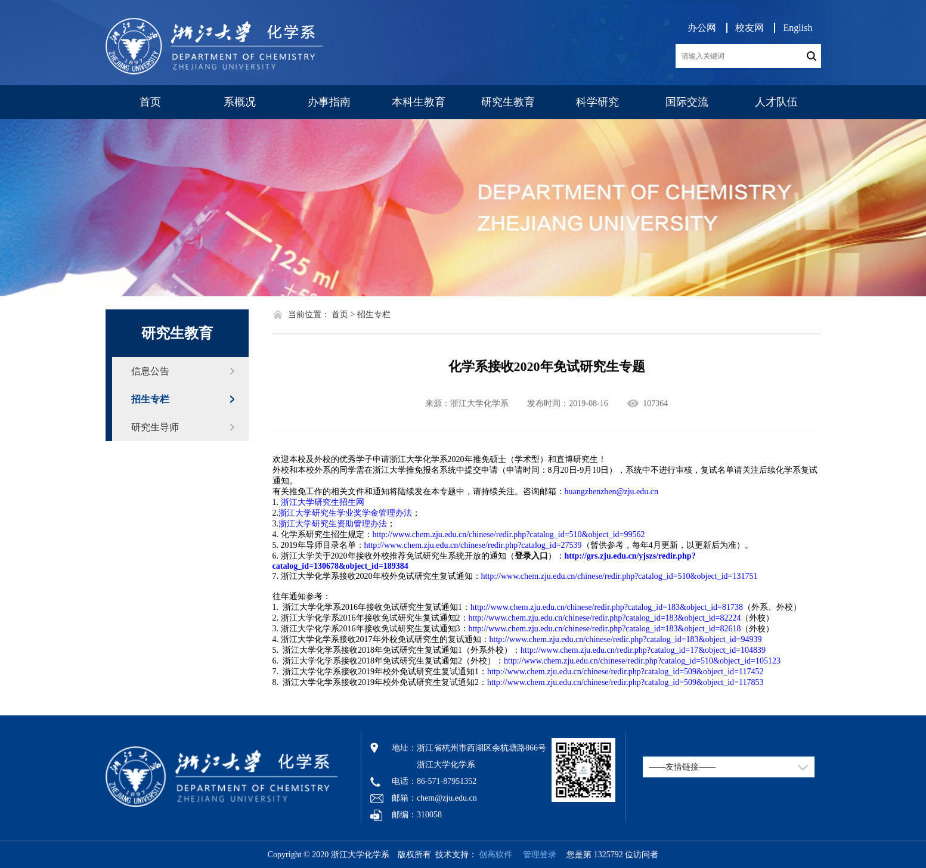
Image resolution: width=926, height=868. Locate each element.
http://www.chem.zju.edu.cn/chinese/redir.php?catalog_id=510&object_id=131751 (619, 576)
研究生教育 (508, 102)
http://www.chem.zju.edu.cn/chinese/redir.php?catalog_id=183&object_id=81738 (606, 607)
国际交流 (686, 102)
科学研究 (597, 102)
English (798, 28)
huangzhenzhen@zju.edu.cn (612, 491)
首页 (150, 102)
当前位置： (309, 314)
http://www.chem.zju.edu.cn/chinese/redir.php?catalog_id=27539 (473, 545)
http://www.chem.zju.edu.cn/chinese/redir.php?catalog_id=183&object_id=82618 (605, 628)
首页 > (343, 314)
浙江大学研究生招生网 (322, 502)
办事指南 (329, 102)
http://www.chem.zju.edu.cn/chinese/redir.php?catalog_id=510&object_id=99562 (509, 534)
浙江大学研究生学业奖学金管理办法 (345, 513)
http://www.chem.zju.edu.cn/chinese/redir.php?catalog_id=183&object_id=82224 (605, 617)
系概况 (240, 102)
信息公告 (150, 371)
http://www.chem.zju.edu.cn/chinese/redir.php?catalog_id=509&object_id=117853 (625, 682)
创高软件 (495, 854)
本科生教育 (418, 102)
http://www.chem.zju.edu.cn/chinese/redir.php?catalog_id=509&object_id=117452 (625, 671)
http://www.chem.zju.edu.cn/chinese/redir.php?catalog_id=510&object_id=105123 (642, 660)
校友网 (749, 28)
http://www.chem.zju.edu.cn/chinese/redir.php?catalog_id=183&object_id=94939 (626, 639)
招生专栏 (150, 399)
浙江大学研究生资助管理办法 (332, 523)
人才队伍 (776, 102)
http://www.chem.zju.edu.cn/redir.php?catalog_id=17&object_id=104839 (643, 650)
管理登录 (535, 854)
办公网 (701, 28)
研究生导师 (155, 427)
